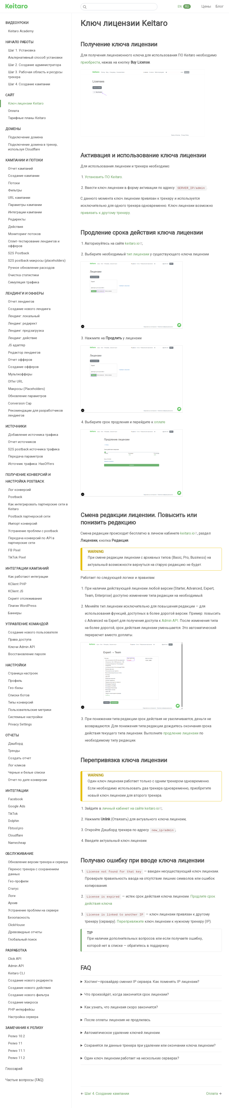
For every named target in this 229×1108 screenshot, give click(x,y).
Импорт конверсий (22, 524)
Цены (206, 6)
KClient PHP (17, 584)
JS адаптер (16, 345)
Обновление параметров (27, 396)
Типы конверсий (20, 702)
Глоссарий (13, 1069)
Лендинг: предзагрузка (26, 331)
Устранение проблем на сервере (33, 910)
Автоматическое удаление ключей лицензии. (122, 1033)
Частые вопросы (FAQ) (24, 1080)
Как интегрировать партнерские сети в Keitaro (38, 506)
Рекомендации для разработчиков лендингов (35, 413)
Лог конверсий (19, 490)
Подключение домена (25, 137)
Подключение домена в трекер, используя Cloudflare (32, 147)
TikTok (13, 814)
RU (187, 6)
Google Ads (16, 806)
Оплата (13, 111)
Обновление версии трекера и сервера (38, 862)
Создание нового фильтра (28, 995)
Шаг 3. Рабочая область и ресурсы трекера (35, 74)
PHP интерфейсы (21, 1009)
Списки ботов (19, 695)
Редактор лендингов (24, 353)
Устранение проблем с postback (33, 531)
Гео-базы (15, 688)
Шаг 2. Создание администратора (34, 65)
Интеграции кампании (25, 212)
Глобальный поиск (22, 939)
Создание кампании (23, 176)
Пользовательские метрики (29, 710)
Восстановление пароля (27, 654)
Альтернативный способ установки (35, 58)
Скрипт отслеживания (25, 599)
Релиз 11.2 (16, 1058)
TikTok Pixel (17, 557)
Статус (13, 889)
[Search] (119, 6)
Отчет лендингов (21, 301)
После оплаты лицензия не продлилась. (117, 1020)
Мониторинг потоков (24, 234)
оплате (159, 422)
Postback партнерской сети (29, 516)
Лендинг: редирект (22, 323)
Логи (11, 896)
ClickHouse (16, 925)
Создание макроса (23, 1002)
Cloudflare (15, 835)
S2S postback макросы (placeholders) (37, 261)
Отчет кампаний (20, 169)
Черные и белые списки (26, 772)
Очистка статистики (23, 275)
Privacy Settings (20, 724)
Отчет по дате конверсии (27, 780)
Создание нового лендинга (29, 309)
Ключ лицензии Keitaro (26, 103)
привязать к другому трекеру (105, 213)
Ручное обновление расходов (31, 268)
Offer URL (15, 381)
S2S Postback (18, 253)
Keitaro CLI (16, 973)
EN (180, 6)
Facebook (15, 799)
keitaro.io (133, 243)
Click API (14, 959)
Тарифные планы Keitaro (27, 118)
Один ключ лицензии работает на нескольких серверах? (131, 1058)
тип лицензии (138, 254)
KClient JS (15, 591)
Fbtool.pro (15, 828)
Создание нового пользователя (33, 632)
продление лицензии (180, 733)
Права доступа (19, 639)
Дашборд (15, 744)
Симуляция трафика (23, 282)
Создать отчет (19, 758)
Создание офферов (23, 367)
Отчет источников (22, 442)
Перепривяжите (130, 921)
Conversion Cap (20, 403)
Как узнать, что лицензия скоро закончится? (121, 1007)
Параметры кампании (25, 205)
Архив (12, 903)
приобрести (90, 62)
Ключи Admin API (21, 647)
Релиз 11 (15, 1043)
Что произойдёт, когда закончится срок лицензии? (126, 994)
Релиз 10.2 (16, 1036)
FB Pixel (14, 550)
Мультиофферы (20, 374)
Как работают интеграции (28, 577)
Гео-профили (18, 881)
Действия (15, 227)
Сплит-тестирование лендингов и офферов (33, 243)
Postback (15, 497)
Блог (220, 6)
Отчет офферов (20, 360)
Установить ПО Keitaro (103, 177)
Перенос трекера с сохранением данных (33, 871)
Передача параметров (25, 456)
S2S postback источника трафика (33, 449)
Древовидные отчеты (25, 932)
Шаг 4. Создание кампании (29, 84)
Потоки (14, 183)
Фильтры (15, 190)
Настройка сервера (23, 1017)
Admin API (16, 966)
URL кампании (19, 198)
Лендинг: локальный (24, 316)
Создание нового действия (29, 988)
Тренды (14, 751)
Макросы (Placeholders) (26, 389)
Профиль (15, 681)
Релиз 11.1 (16, 1051)
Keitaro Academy (21, 31)
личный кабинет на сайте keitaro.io (132, 808)
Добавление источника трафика (33, 435)
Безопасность (19, 917)
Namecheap (17, 843)
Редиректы (16, 219)
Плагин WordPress (22, 606)
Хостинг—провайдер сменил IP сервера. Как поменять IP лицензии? (141, 982)
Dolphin (13, 821)
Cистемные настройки (25, 717)
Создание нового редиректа (30, 980)
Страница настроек (23, 673)
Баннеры (14, 613)
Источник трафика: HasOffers (31, 464)
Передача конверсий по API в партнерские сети (31, 540)
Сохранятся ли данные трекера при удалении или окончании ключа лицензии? (150, 1045)
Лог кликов (16, 765)
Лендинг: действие (22, 338)
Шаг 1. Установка (21, 50)
